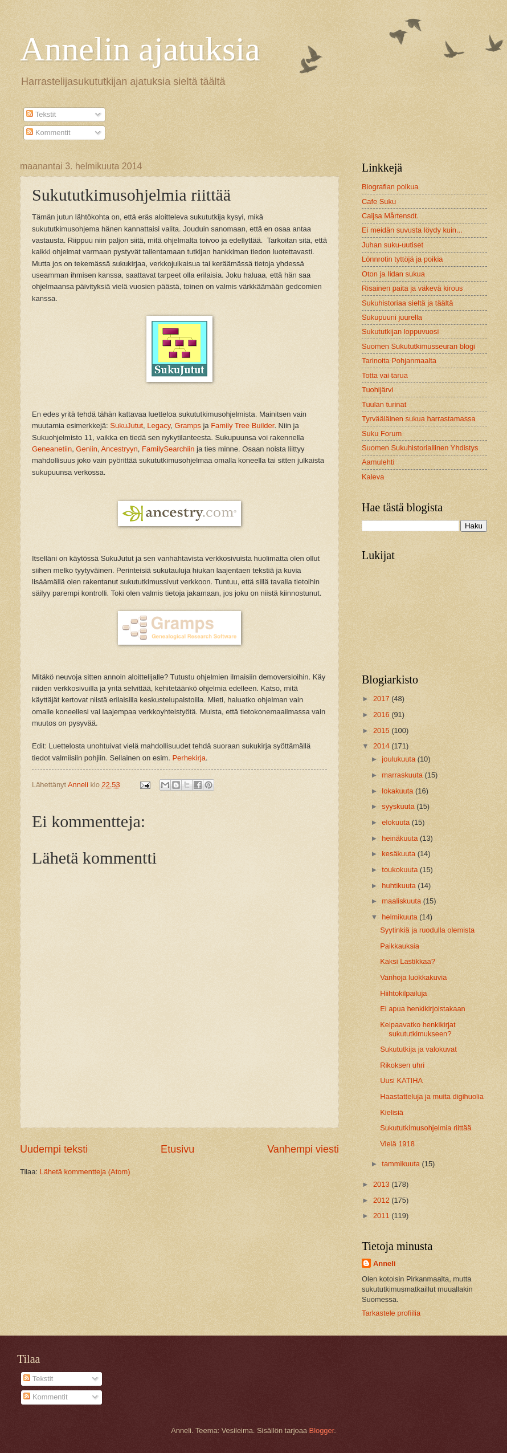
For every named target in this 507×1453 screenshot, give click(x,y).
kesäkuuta (399, 853)
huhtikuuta (400, 885)
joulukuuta (399, 759)
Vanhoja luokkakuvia (413, 977)
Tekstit (41, 114)
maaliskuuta (402, 901)
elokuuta (396, 822)
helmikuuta (400, 917)
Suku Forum (382, 433)
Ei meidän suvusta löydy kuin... (412, 230)
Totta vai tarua (385, 375)
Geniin (86, 449)
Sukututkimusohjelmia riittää (425, 1128)
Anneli (384, 1263)
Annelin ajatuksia (140, 49)
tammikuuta (402, 1163)
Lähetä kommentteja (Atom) (85, 1171)
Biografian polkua (390, 186)
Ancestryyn (119, 449)
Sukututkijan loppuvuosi (400, 331)
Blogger (321, 1430)
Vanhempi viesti (303, 1149)
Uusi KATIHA (401, 1080)
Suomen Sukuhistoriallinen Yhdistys (420, 447)
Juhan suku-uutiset (392, 245)
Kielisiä (391, 1112)
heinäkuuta (401, 838)
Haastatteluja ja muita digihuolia (432, 1096)
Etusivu (177, 1149)
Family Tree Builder (242, 425)
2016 (382, 714)
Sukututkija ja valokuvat (418, 1049)
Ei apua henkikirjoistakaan (422, 1008)
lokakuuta (398, 791)
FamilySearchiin (168, 449)
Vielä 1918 (397, 1143)
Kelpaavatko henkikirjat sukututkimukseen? (417, 1028)
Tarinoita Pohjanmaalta (399, 360)
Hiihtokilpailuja (403, 993)
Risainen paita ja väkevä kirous (412, 288)
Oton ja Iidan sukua (393, 274)
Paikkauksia (399, 946)
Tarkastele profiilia (391, 1313)
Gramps (188, 425)
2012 (382, 1200)
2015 (382, 730)
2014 (382, 746)
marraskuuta (403, 775)
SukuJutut (126, 425)
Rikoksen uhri (402, 1065)
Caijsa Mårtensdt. (390, 215)
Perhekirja (189, 758)
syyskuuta (399, 806)
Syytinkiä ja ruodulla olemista (427, 930)
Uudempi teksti (54, 1149)
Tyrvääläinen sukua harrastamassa (419, 418)
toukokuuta (401, 869)
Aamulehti (378, 462)
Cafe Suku (379, 201)
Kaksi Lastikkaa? (407, 961)
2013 (382, 1184)
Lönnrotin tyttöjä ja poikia (402, 259)
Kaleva (373, 477)
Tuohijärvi (377, 389)
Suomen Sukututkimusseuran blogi (418, 346)
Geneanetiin (52, 449)
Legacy (158, 425)
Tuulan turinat (384, 404)
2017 (382, 698)
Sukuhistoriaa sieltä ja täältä (407, 303)
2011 (382, 1215)
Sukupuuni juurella (392, 317)
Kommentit (48, 132)
